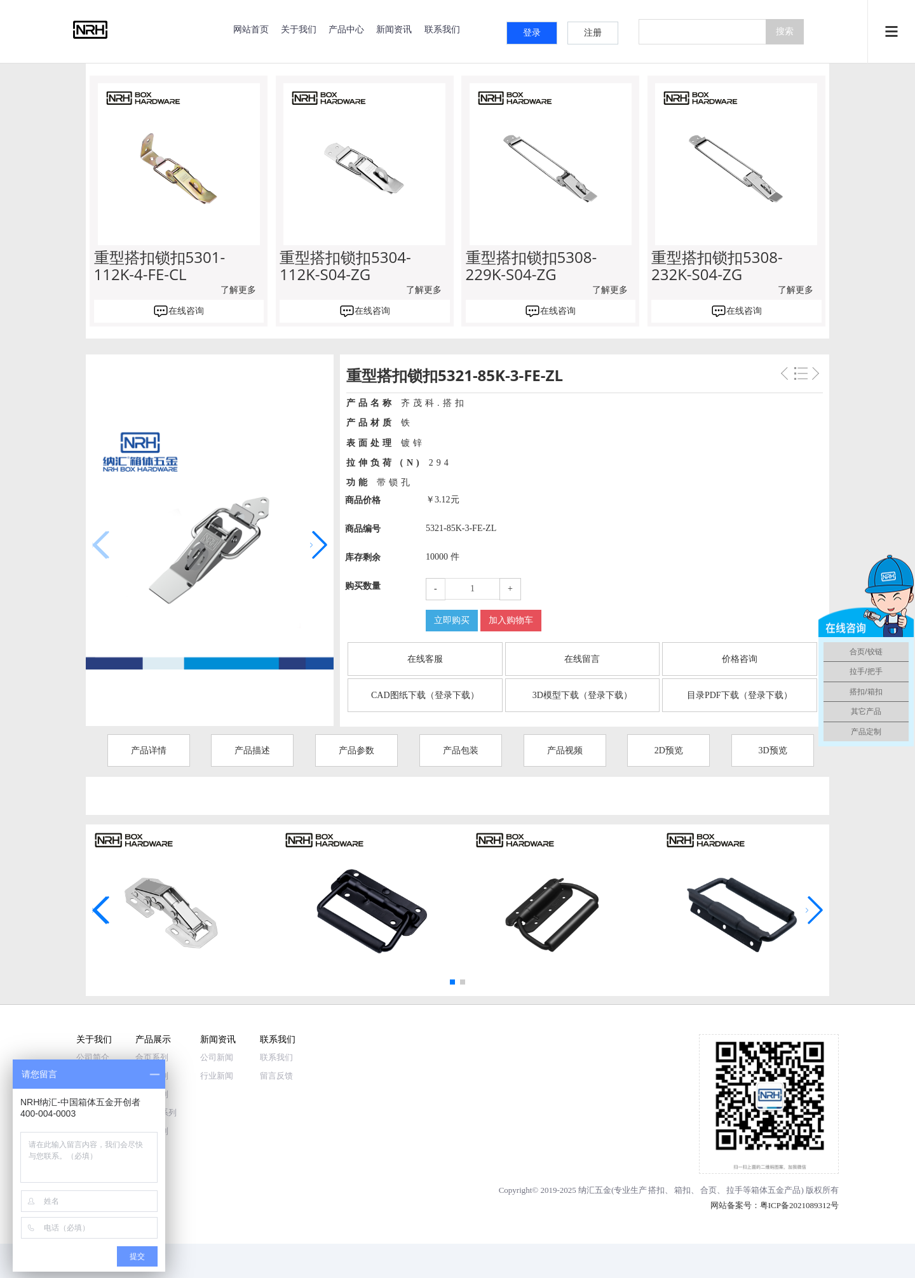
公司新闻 (216, 1057)
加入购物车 (511, 620)
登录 (532, 32)
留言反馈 (276, 1075)
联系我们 (442, 29)
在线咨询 (186, 311)
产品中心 (346, 29)
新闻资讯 (394, 29)
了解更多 (238, 290)
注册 (593, 32)
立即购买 (452, 620)
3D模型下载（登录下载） (582, 695)
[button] (318, 545)
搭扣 (656, 1190)
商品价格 (363, 500)
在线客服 (425, 659)
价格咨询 (739, 659)
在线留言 (582, 659)
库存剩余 (363, 557)
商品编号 (363, 529)
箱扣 (682, 1190)
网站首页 (251, 29)
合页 (708, 1190)
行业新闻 (216, 1075)
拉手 (734, 1190)
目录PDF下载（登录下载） (739, 695)
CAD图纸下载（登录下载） (425, 695)
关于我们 (298, 29)
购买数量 (363, 586)
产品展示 (153, 1039)
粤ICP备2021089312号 (799, 1205)
